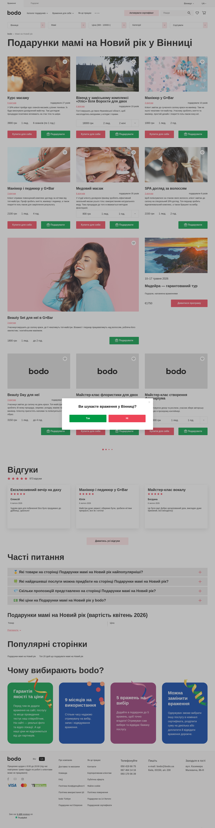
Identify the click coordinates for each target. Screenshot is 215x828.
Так (88, 418)
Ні (127, 418)
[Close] (149, 402)
